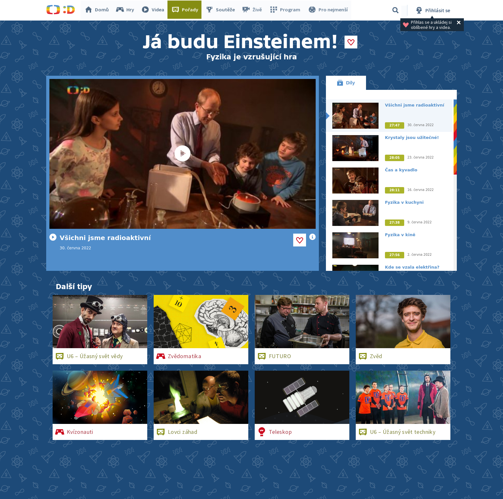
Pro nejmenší (328, 10)
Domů (97, 10)
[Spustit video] (182, 154)
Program (285, 10)
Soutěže (221, 10)
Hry (126, 10)
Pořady (186, 10)
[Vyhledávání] (395, 10)
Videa (154, 10)
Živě (253, 10)
